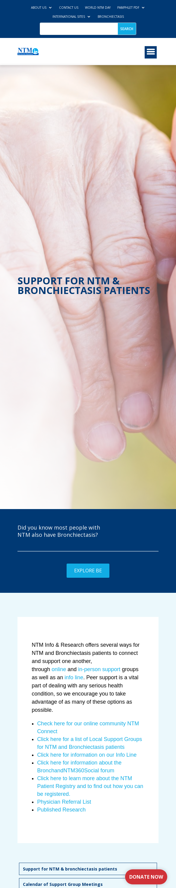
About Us (38, 7)
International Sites (68, 16)
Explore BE (88, 570)
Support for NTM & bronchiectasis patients (70, 869)
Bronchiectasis (111, 16)
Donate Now (146, 877)
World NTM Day (98, 7)
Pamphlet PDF (128, 7)
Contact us (68, 7)
